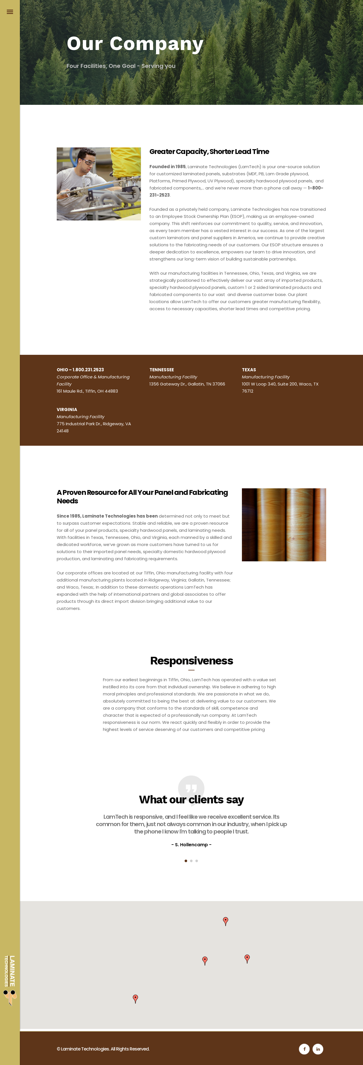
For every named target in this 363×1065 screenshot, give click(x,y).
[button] (225, 921)
